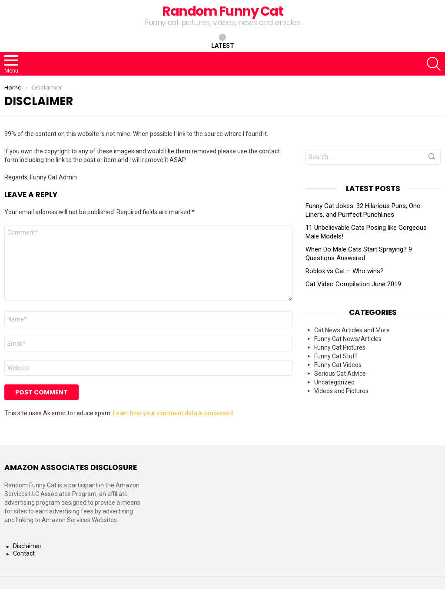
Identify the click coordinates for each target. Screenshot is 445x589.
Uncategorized (334, 382)
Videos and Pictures (341, 390)
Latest (222, 41)
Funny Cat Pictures (339, 347)
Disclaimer (27, 546)
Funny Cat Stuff (336, 356)
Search (432, 158)
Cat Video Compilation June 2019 (353, 284)
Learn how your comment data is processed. (173, 413)
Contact (24, 553)
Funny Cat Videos (338, 364)
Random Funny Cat (222, 11)
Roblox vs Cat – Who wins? (345, 271)
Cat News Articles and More (352, 330)
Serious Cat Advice (340, 373)
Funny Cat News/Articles (348, 338)
